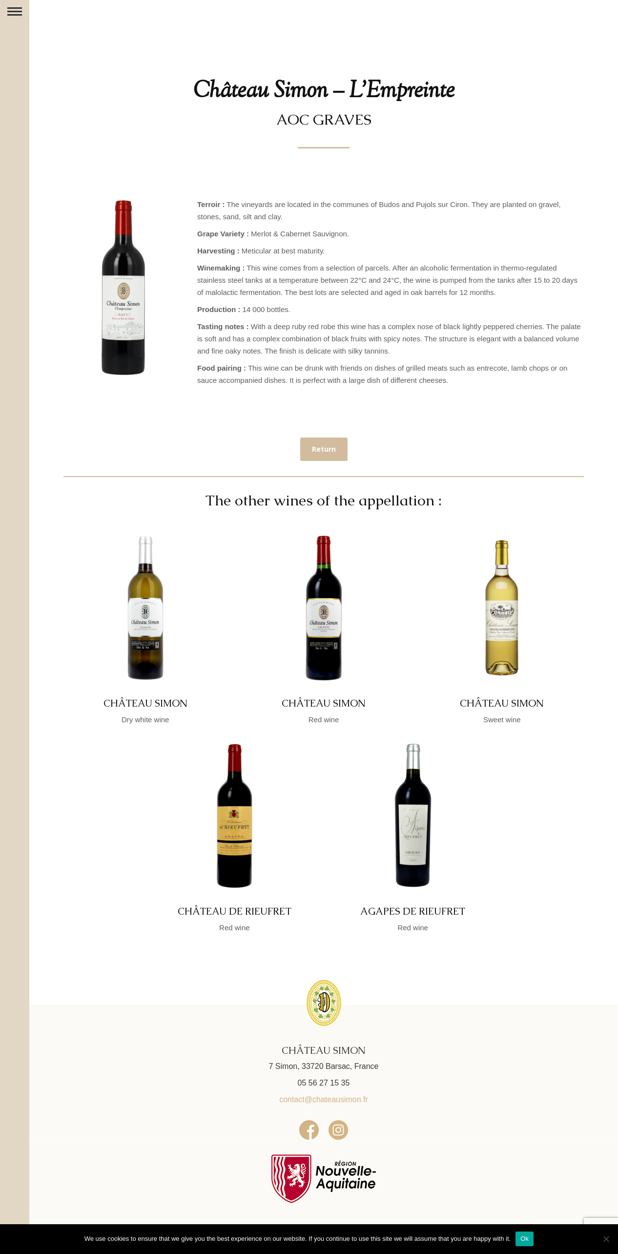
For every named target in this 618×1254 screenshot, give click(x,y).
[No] (606, 1239)
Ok (524, 1238)
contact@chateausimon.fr (323, 1099)
